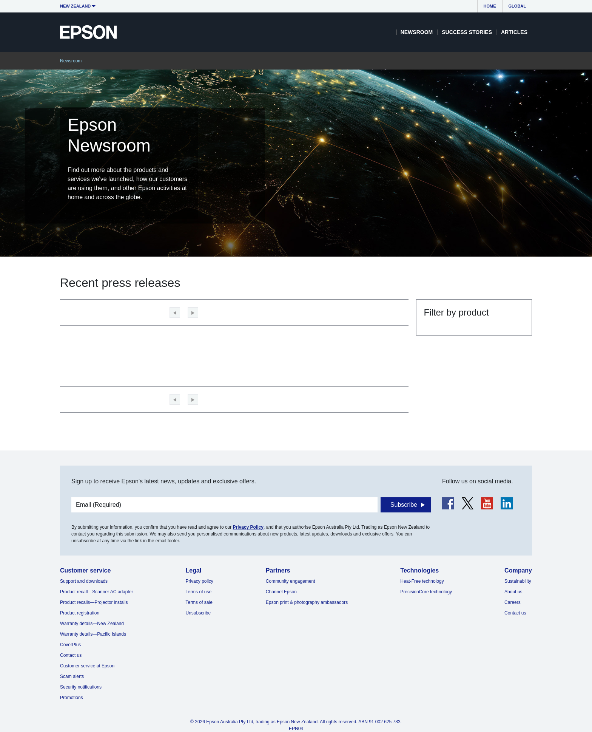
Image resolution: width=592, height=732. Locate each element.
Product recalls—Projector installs (94, 602)
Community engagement (290, 581)
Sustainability (517, 581)
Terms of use (198, 591)
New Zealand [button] (75, 6)
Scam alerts (72, 676)
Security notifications (81, 687)
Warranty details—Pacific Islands (93, 634)
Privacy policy (199, 581)
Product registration (79, 613)
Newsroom (417, 32)
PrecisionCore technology (426, 591)
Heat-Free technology (422, 581)
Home (490, 6)
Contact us (71, 655)
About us (513, 591)
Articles (514, 32)
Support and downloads (84, 581)
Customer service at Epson (87, 666)
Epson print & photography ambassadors (307, 602)
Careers (512, 602)
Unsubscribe (198, 613)
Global (517, 6)
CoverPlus (70, 644)
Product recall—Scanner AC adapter (96, 591)
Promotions (71, 697)
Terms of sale (198, 602)
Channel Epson (281, 591)
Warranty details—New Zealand (92, 623)
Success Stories (467, 32)
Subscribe (403, 504)
